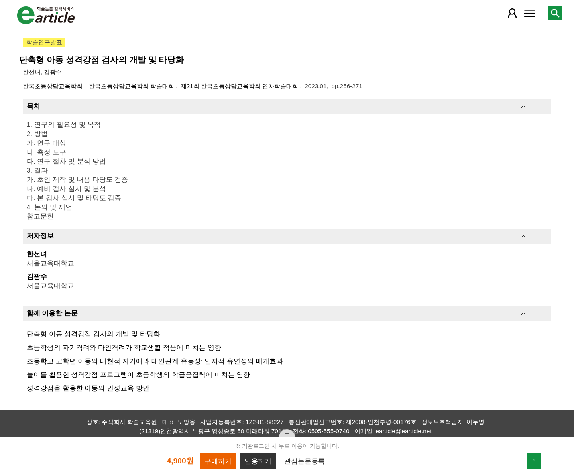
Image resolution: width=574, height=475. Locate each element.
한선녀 (32, 72)
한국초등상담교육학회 (53, 86)
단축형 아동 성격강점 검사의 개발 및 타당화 (93, 334)
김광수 (53, 72)
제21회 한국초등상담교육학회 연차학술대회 (240, 86)
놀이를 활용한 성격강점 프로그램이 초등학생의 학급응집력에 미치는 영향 (138, 374)
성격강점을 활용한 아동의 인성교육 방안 (88, 388)
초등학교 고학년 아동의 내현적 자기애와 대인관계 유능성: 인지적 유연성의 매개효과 (155, 361)
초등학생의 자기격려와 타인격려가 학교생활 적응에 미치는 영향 (124, 347)
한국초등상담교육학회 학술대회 (132, 86)
